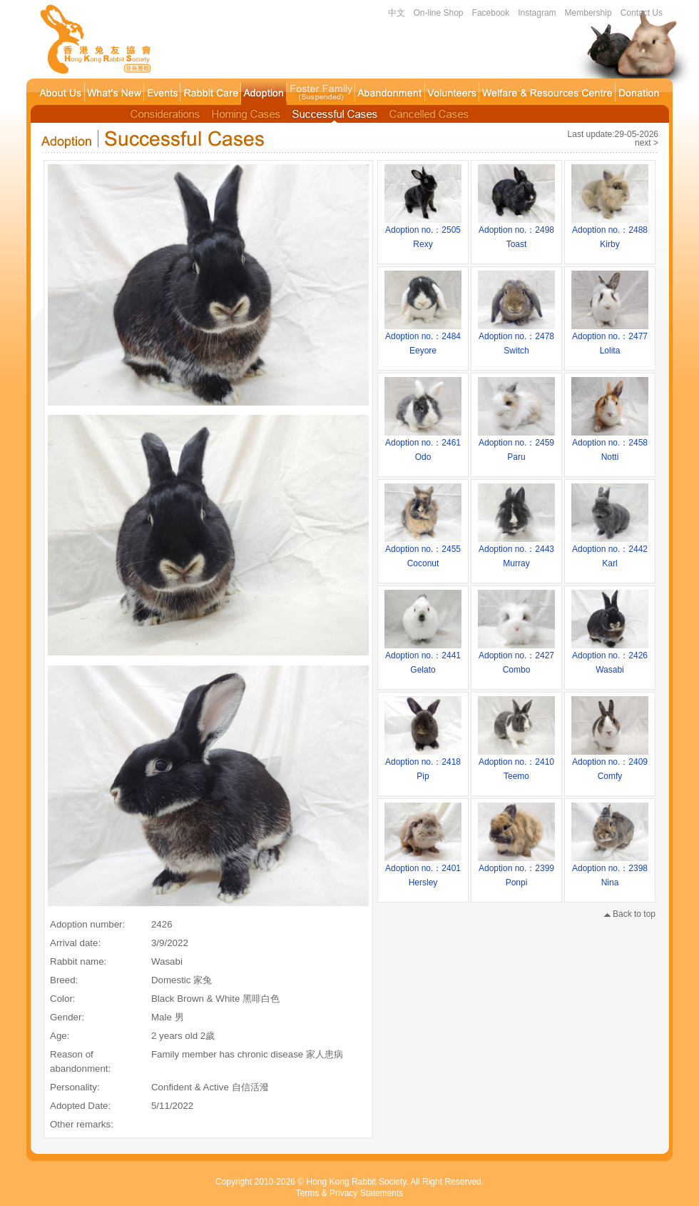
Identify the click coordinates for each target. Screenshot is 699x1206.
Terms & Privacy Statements (350, 1193)
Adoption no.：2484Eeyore (422, 338)
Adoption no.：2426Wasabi (609, 657)
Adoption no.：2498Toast (516, 232)
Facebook (491, 13)
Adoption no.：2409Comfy (609, 764)
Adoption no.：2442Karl (609, 551)
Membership (588, 13)
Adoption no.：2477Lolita (609, 338)
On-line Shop (439, 13)
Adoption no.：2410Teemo (516, 764)
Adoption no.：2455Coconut (422, 551)
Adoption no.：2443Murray (516, 551)
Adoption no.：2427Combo (516, 657)
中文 (396, 13)
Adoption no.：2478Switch (516, 338)
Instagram (537, 13)
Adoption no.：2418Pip (422, 764)
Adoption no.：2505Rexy (422, 232)
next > (646, 143)
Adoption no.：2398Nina (609, 870)
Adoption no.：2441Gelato (422, 657)
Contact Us (642, 13)
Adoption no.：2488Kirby (609, 232)
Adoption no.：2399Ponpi (516, 870)
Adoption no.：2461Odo (422, 445)
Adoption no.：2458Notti (609, 445)
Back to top (629, 914)
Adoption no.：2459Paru (516, 445)
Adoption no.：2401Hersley (422, 870)
